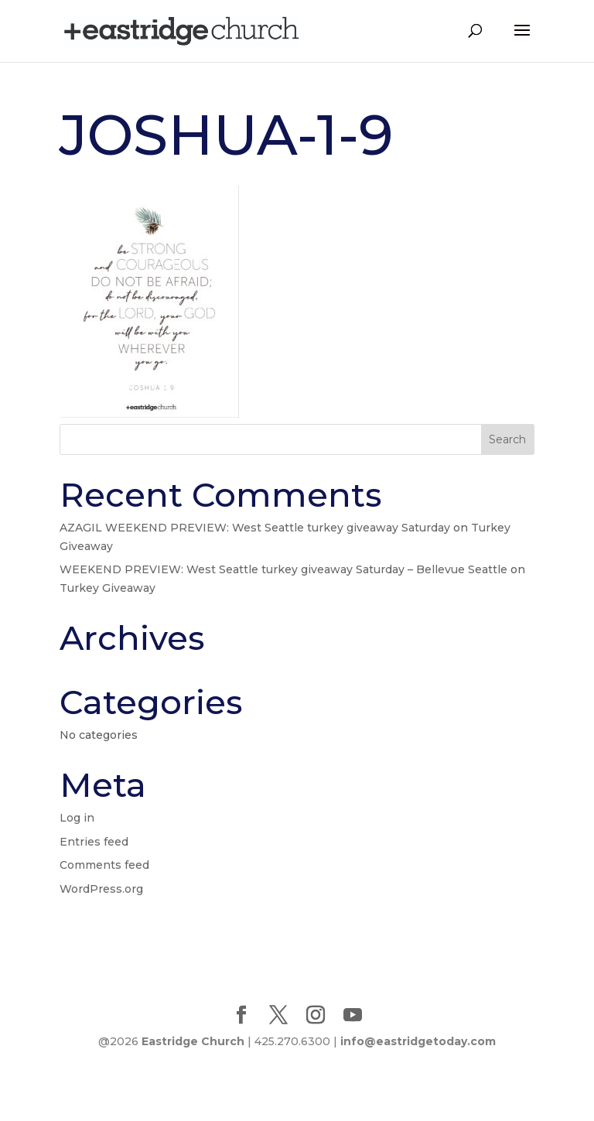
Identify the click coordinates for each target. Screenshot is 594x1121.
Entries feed (94, 842)
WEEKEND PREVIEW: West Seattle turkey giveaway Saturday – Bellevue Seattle (283, 569)
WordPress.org (101, 889)
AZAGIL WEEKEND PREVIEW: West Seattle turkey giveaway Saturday (255, 528)
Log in (77, 818)
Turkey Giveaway (107, 588)
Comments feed (104, 865)
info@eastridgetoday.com (418, 1041)
